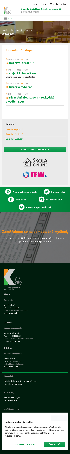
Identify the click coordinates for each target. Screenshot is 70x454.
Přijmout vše (54, 444)
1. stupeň (28, 30)
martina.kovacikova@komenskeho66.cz (19, 339)
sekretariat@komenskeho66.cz (16, 310)
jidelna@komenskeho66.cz (14, 364)
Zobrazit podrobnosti (26, 444)
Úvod (4, 30)
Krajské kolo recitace (21, 73)
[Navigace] (8, 18)
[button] (34, 4)
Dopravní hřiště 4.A (20, 62)
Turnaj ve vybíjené (19, 86)
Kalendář (15, 30)
